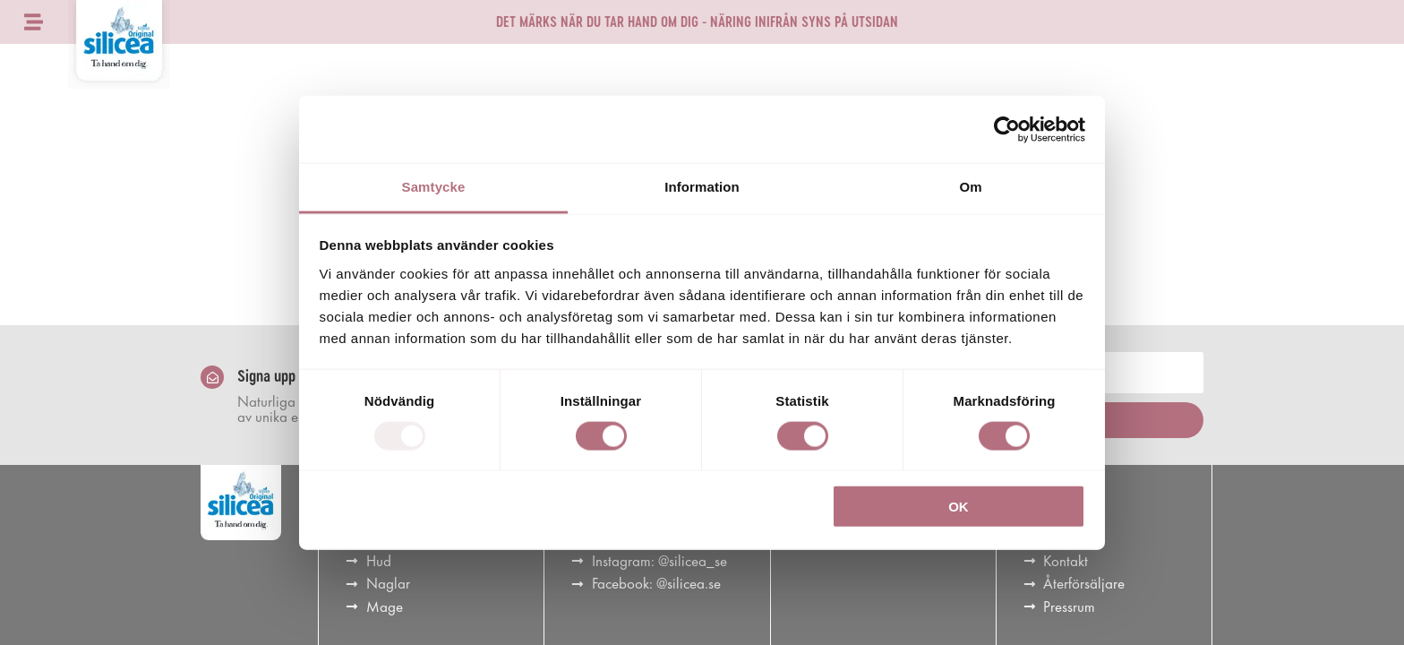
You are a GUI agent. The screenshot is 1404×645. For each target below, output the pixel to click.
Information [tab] (702, 186)
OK (958, 506)
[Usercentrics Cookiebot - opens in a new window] (1007, 129)
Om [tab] (970, 186)
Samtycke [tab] (434, 186)
